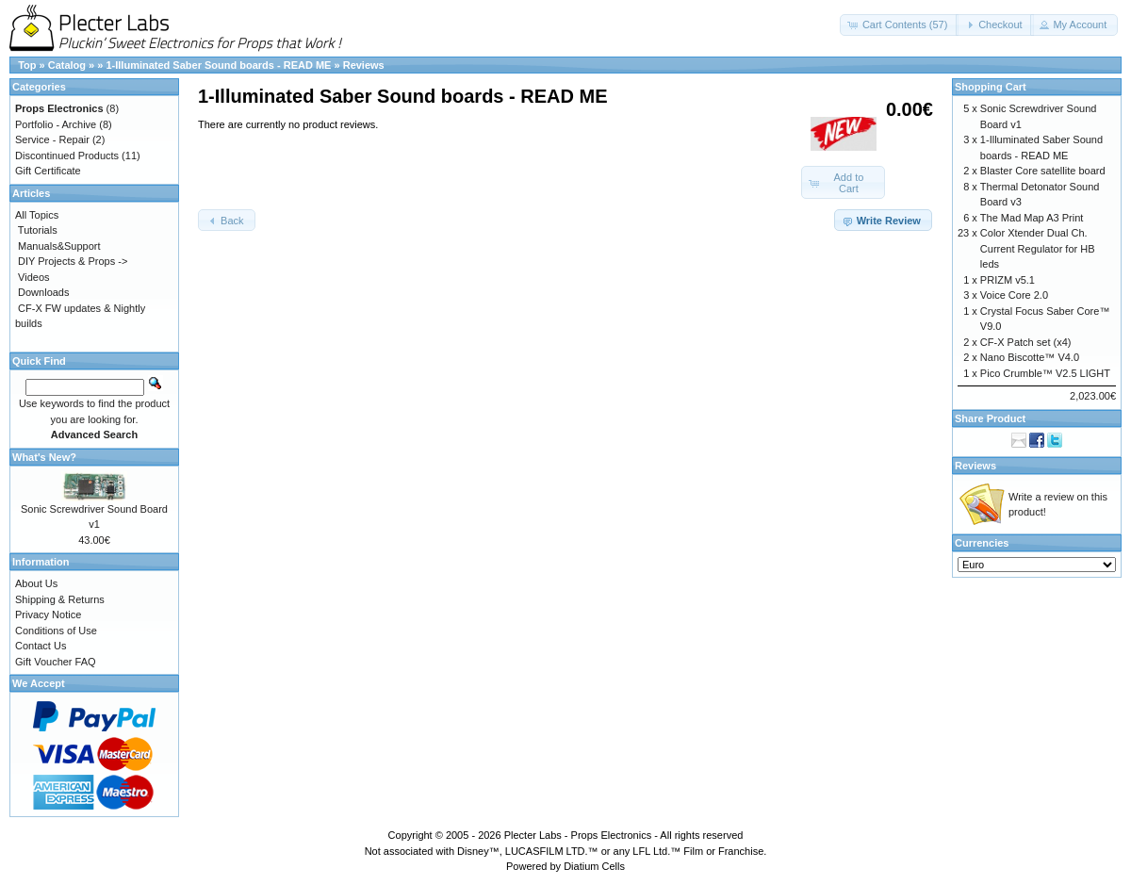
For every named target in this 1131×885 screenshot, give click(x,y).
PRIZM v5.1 (1007, 280)
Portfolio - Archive (55, 124)
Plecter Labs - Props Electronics (578, 835)
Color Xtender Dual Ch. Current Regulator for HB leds (1037, 248)
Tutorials (37, 230)
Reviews (364, 65)
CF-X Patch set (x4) (1026, 342)
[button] (899, 25)
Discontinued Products (67, 155)
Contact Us (40, 645)
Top (27, 65)
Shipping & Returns (60, 599)
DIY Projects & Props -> (72, 261)
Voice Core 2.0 (1014, 295)
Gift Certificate (48, 170)
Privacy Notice (48, 614)
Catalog (67, 65)
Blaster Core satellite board (1043, 170)
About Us (36, 583)
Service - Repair (52, 139)
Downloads (43, 292)
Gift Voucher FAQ (55, 661)
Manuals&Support (59, 246)
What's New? (44, 457)
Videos (33, 277)
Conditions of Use (56, 630)
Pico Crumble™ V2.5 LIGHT (1045, 373)
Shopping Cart (990, 86)
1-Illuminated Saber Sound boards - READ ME (218, 65)
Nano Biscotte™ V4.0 (1029, 357)
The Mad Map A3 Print (1031, 217)
